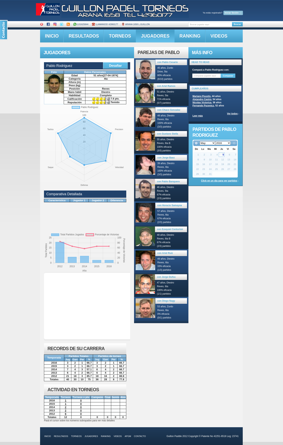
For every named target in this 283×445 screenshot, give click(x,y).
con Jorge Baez (166, 157)
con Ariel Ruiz (165, 253)
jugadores (155, 36)
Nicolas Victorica (202, 102)
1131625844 (80, 24)
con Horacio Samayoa (169, 205)
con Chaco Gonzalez (168, 110)
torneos (120, 36)
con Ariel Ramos (166, 86)
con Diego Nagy (166, 300)
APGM (128, 436)
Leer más (198, 115)
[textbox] (210, 24)
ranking (189, 36)
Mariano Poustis (202, 96)
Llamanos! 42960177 (105, 24)
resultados (84, 36)
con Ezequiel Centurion (170, 229)
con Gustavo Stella (167, 133)
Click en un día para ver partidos (219, 180)
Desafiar (115, 65)
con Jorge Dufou (166, 277)
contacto (140, 436)
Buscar (237, 24)
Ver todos (232, 113)
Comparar (228, 76)
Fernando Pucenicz (203, 105)
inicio (52, 36)
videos (218, 36)
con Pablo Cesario (167, 62)
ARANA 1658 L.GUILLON (136, 24)
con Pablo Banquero (168, 181)
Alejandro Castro (202, 99)
